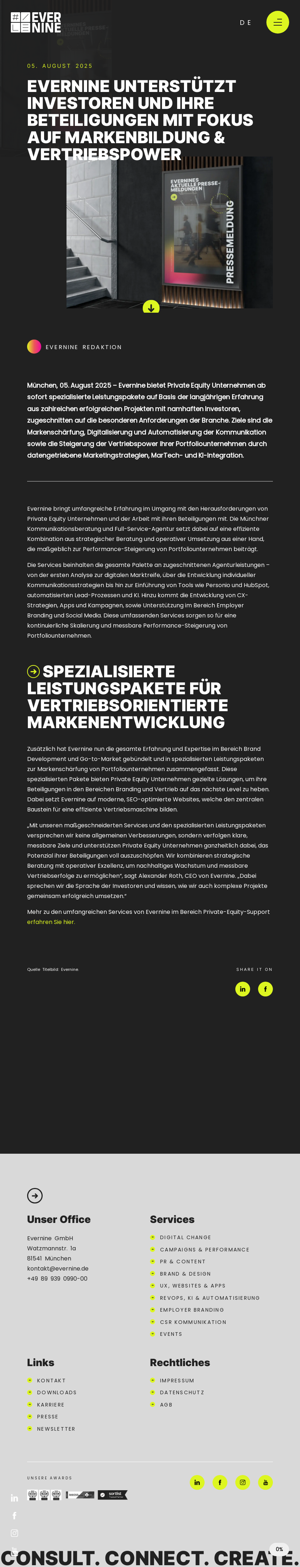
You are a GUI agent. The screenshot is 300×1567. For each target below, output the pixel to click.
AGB (166, 1404)
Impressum (177, 1380)
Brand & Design (185, 1273)
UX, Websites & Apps (193, 1285)
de (247, 22)
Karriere (51, 1404)
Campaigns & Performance (205, 1249)
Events (171, 1333)
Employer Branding (192, 1309)
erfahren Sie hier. (51, 921)
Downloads (57, 1392)
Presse (48, 1416)
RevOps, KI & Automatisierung (210, 1297)
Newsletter (56, 1428)
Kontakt (51, 1380)
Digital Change (185, 1237)
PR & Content (183, 1261)
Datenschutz (182, 1392)
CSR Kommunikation (193, 1321)
